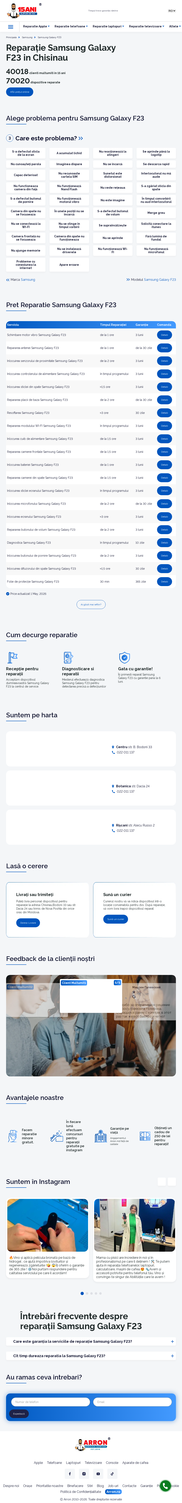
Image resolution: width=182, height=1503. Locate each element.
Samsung (28, 280)
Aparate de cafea (135, 1463)
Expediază (19, 1413)
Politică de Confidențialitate (80, 1492)
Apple (38, 1463)
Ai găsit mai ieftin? (91, 604)
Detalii (164, 335)
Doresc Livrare (28, 922)
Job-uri (113, 1486)
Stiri (90, 1486)
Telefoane (54, 1463)
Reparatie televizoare (145, 26)
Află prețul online (19, 91)
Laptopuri (73, 1463)
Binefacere (75, 1486)
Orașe (27, 1486)
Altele (173, 26)
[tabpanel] (91, 996)
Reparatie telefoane (70, 26)
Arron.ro (113, 1492)
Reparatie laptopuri (107, 26)
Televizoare (93, 1463)
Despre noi (11, 1486)
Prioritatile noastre (49, 1486)
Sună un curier (115, 919)
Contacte (129, 1486)
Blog (100, 1486)
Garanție (146, 1486)
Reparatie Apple (35, 26)
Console (112, 1463)
